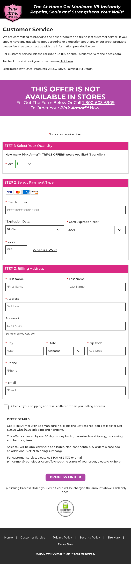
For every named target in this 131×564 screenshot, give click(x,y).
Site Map (114, 537)
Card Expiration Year (83, 222)
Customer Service (32, 537)
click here (66, 61)
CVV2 (10, 241)
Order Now (65, 544)
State (51, 343)
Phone (11, 363)
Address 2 (12, 318)
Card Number (16, 202)
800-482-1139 (57, 54)
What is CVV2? (45, 250)
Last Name (76, 279)
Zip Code (94, 343)
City (9, 343)
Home (8, 537)
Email (10, 382)
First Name (14, 279)
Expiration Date (17, 221)
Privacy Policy (62, 537)
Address (12, 298)
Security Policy (90, 537)
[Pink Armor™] (13, 13)
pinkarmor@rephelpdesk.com (100, 54)
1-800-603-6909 (98, 103)
